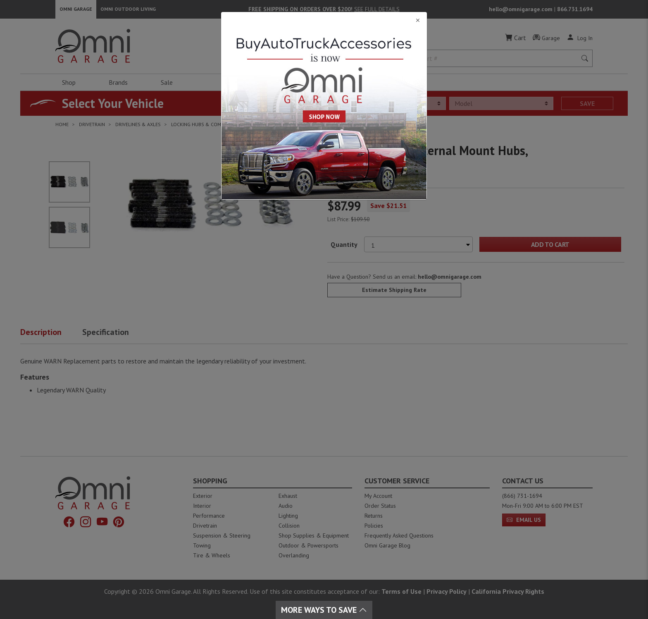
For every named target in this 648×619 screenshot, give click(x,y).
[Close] (324, 20)
